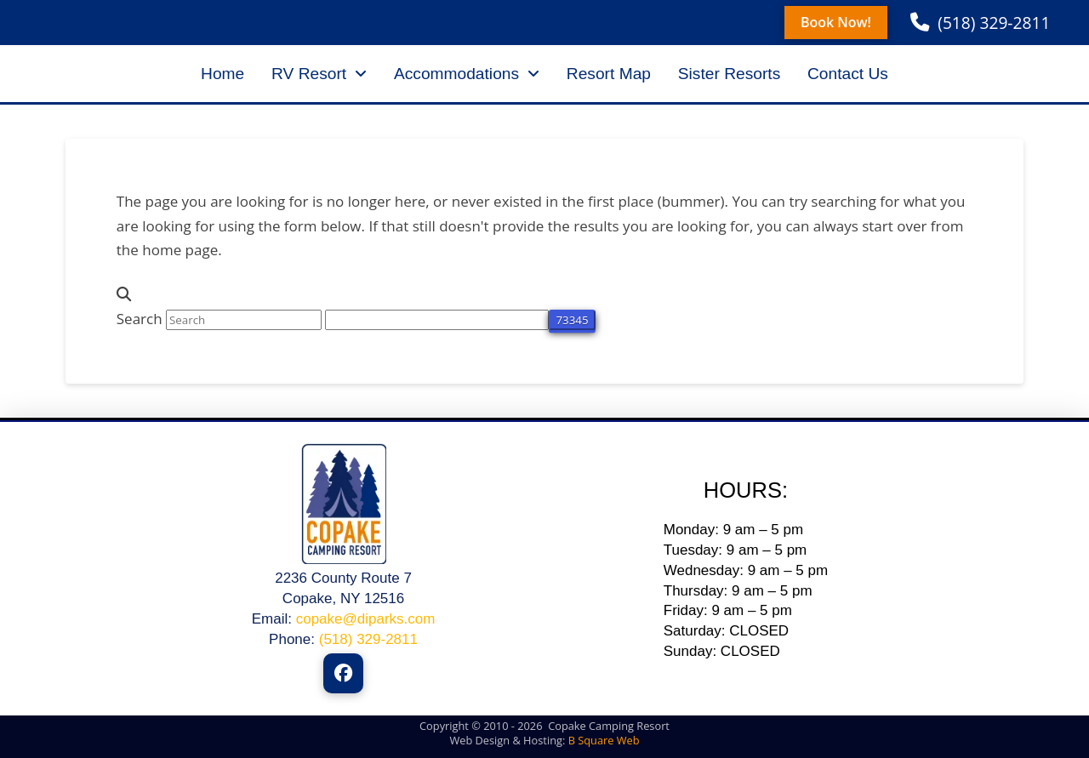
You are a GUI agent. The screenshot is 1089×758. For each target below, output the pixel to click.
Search (139, 318)
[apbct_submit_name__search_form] (572, 320)
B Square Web (604, 740)
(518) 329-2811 (368, 639)
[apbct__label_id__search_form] (437, 320)
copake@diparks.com (366, 619)
